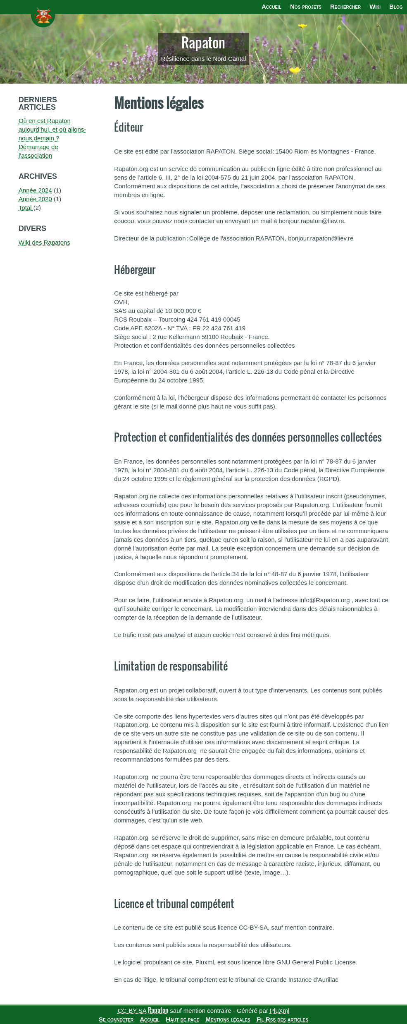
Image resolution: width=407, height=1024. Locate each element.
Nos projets (305, 6)
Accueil (271, 6)
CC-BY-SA (132, 1010)
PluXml (279, 1010)
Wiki (375, 6)
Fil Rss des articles (282, 1019)
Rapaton (203, 42)
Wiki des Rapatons (44, 242)
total (26, 207)
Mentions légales (227, 1019)
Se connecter (116, 1019)
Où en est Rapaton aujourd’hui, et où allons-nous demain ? (52, 129)
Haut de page (182, 1019)
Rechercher (345, 6)
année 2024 (35, 190)
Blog (396, 6)
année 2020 (35, 198)
